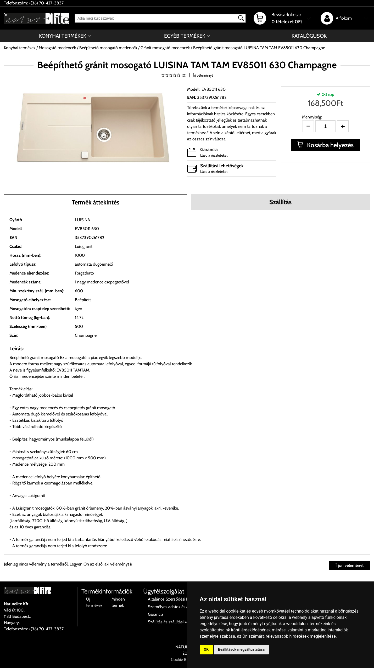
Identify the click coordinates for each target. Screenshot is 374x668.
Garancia (155, 614)
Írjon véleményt (350, 565)
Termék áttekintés (95, 202)
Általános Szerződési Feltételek (175, 599)
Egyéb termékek (184, 36)
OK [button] (206, 649)
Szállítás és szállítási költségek (174, 621)
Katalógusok (309, 36)
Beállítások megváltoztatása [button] (241, 649)
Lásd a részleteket (214, 155)
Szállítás (280, 202)
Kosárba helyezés (330, 145)
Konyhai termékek (62, 36)
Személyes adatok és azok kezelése (179, 606)
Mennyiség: (312, 117)
